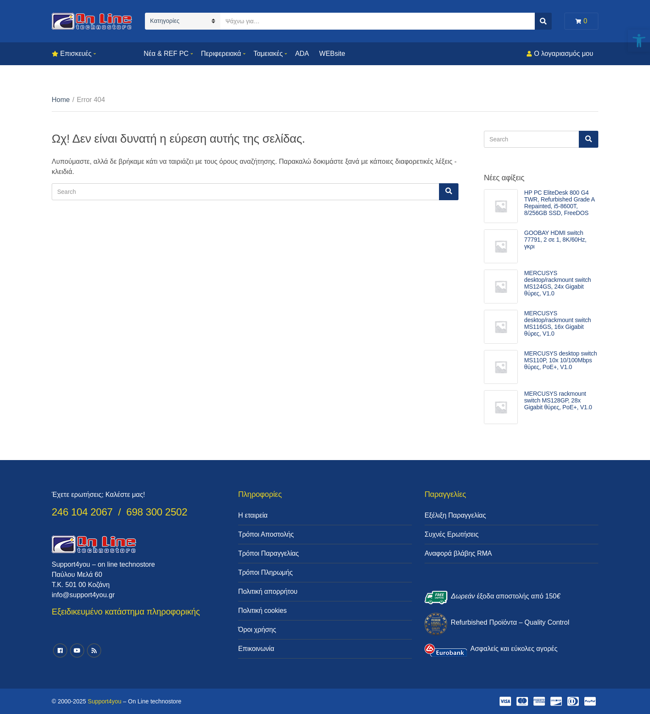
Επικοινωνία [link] (256, 648)
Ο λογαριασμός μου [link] (563, 53)
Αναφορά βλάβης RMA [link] (458, 553)
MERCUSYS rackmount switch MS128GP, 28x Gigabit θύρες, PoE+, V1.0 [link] (558, 400)
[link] (639, 41)
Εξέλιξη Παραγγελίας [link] (455, 515)
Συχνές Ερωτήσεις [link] (451, 534)
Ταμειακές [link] (268, 53)
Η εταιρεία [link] (252, 515)
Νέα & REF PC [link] (166, 53)
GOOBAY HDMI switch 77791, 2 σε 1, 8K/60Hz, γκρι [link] (555, 239)
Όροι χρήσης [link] (257, 629)
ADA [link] (302, 53)
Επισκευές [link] (76, 53)
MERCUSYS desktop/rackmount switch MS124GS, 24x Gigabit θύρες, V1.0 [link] (557, 283)
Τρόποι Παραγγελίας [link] (268, 553)
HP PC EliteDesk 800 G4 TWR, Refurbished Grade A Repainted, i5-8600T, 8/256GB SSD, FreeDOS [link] (559, 202)
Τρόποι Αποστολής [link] (266, 534)
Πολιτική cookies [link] (262, 610)
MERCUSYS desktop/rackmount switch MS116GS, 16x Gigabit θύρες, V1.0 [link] (557, 323)
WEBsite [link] (332, 53)
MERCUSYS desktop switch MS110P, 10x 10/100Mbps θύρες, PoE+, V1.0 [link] (560, 360)
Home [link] (61, 99)
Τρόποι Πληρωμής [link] (265, 572)
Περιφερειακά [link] (221, 53)
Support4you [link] (104, 701)
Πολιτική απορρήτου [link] (267, 591)
